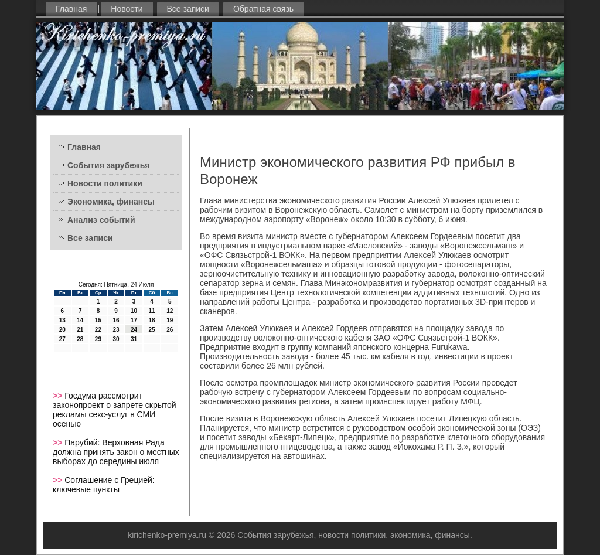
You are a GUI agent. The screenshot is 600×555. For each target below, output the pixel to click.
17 (134, 320)
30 (115, 339)
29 (98, 339)
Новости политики (104, 183)
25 (152, 329)
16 (115, 320)
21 (80, 329)
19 (169, 320)
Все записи (188, 8)
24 (134, 329)
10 (134, 311)
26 (169, 329)
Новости (126, 8)
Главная (71, 8)
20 (62, 329)
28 (80, 339)
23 (115, 329)
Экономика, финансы (111, 201)
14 (80, 320)
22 (98, 329)
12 (169, 311)
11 (152, 311)
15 (98, 320)
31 (134, 339)
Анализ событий (101, 219)
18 (152, 320)
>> (58, 395)
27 (62, 339)
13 (62, 320)
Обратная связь (263, 8)
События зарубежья (108, 165)
